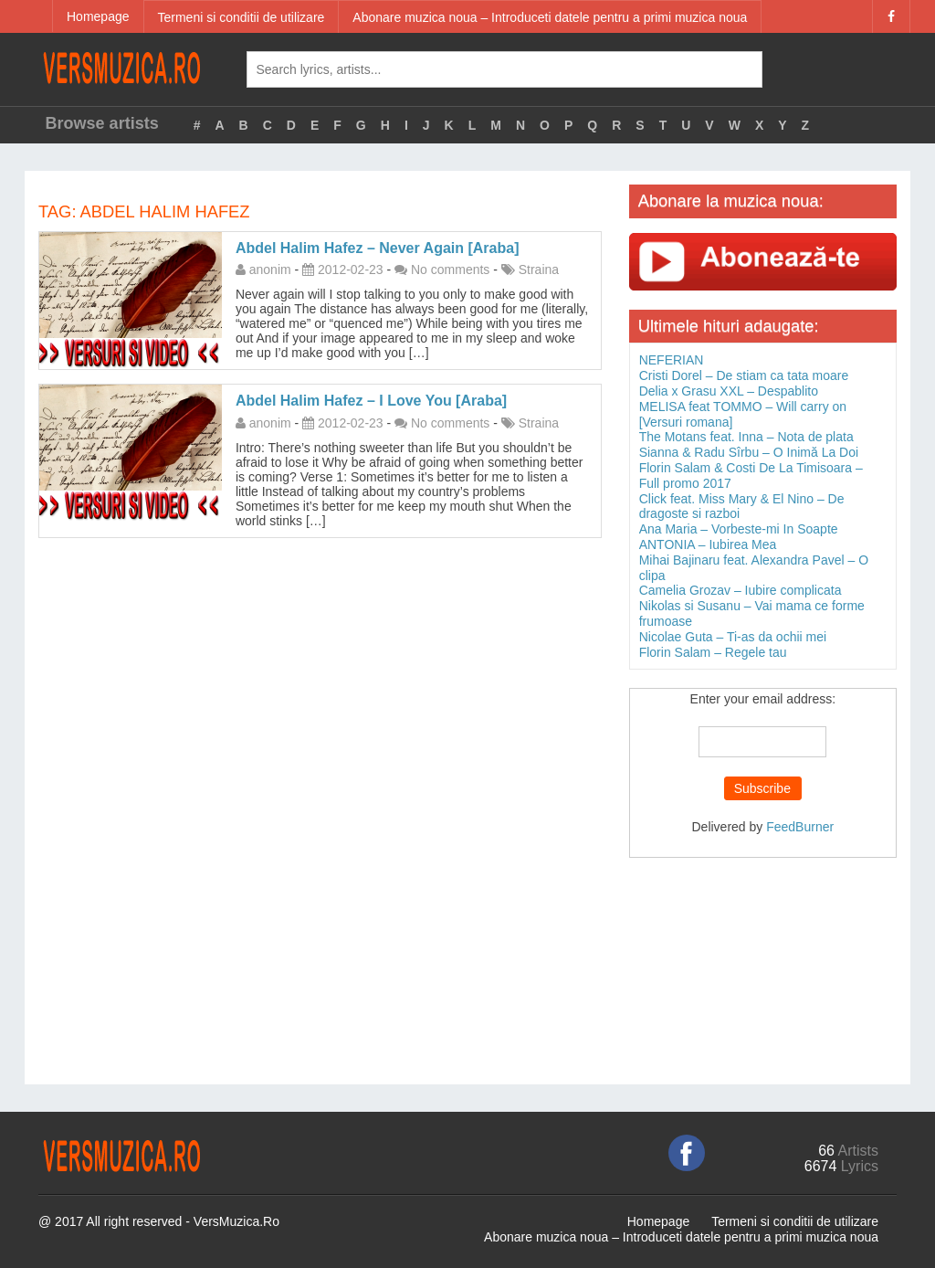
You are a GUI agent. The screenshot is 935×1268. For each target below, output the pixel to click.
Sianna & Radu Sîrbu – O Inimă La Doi (748, 452)
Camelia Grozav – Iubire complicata (740, 590)
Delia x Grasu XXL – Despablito (728, 391)
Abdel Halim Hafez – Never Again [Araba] (378, 248)
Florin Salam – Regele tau (713, 652)
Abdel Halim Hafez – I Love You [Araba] (371, 400)
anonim (270, 269)
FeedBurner (800, 826)
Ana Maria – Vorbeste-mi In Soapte (738, 529)
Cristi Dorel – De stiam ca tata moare (744, 375)
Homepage (98, 16)
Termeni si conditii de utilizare (241, 17)
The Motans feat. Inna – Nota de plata (746, 436)
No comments (450, 269)
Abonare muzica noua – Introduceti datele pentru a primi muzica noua (549, 17)
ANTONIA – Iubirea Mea (708, 544)
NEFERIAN (671, 360)
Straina (539, 269)
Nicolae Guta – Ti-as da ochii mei (732, 636)
